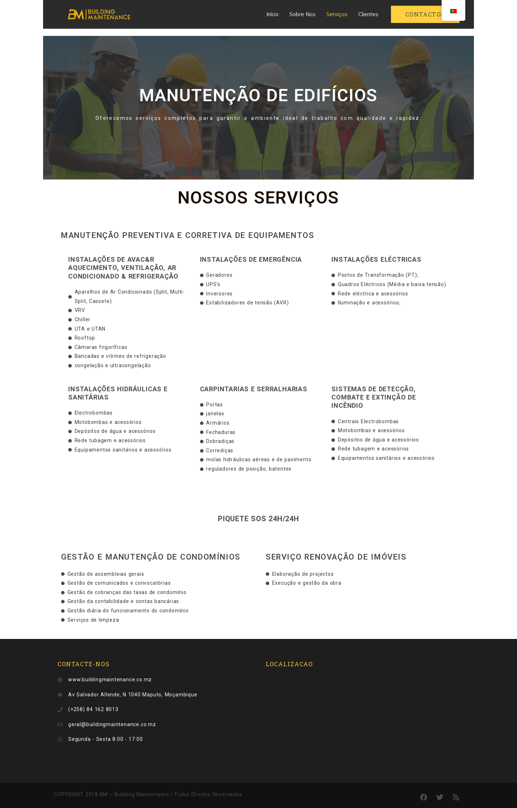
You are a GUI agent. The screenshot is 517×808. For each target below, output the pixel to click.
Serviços (337, 14)
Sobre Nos (302, 14)
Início (272, 14)
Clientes (368, 14)
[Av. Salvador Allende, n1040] (363, 718)
